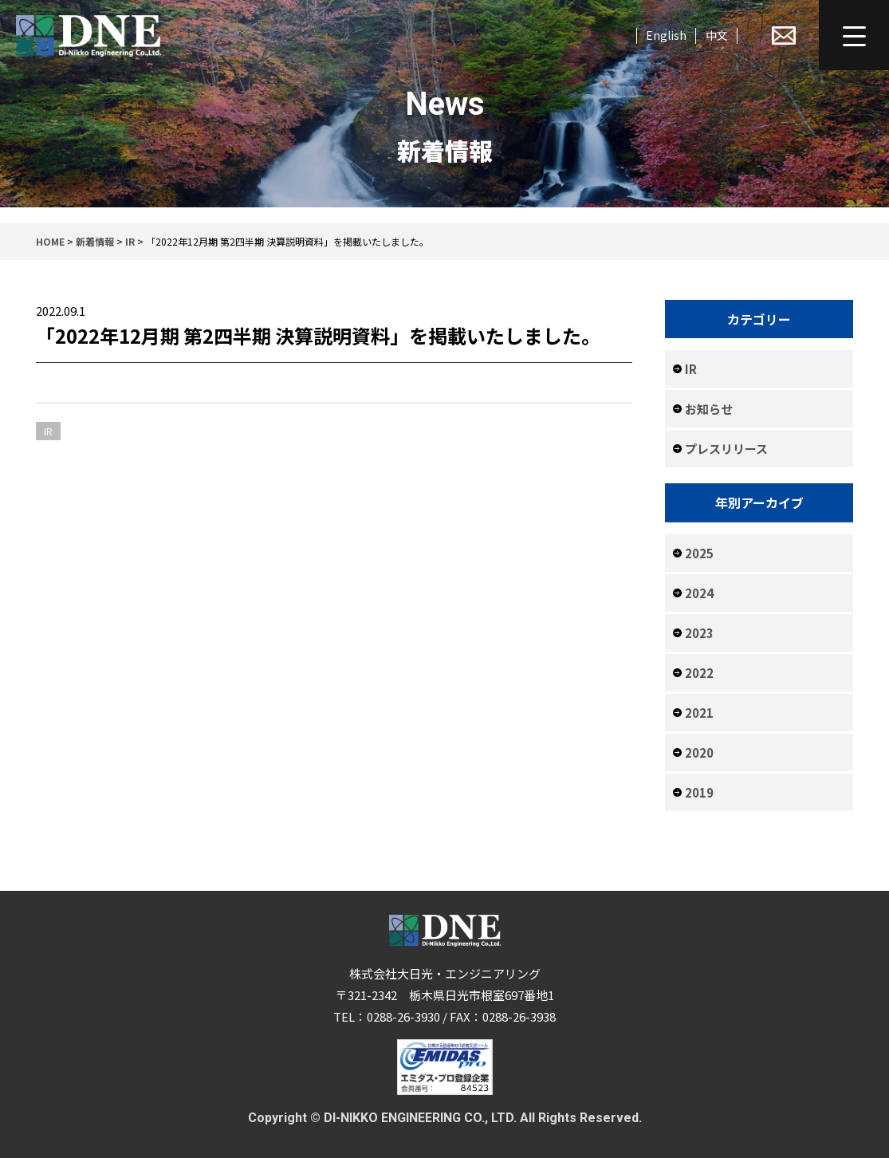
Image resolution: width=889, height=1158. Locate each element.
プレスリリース (726, 448)
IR (691, 368)
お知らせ (709, 408)
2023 (699, 632)
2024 (699, 593)
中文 (717, 35)
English (666, 35)
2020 (699, 752)
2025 (699, 553)
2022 (699, 672)
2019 (699, 792)
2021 (699, 712)
